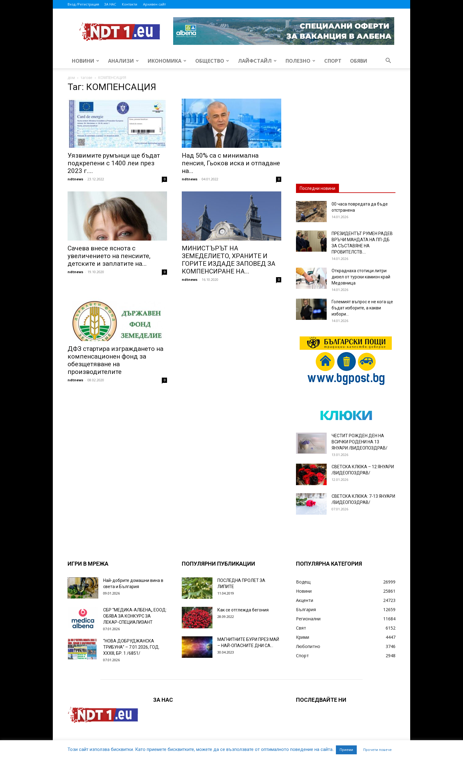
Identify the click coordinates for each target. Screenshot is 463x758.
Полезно (300, 60)
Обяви (358, 60)
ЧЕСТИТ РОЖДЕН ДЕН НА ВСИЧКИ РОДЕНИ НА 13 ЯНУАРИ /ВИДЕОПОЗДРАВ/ (359, 441)
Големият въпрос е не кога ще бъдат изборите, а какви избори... (362, 307)
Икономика (167, 60)
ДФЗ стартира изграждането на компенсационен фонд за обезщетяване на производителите (115, 360)
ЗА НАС (110, 4)
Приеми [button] (346, 750)
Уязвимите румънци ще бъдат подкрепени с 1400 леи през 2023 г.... (114, 163)
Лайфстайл (257, 60)
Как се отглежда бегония (243, 609)
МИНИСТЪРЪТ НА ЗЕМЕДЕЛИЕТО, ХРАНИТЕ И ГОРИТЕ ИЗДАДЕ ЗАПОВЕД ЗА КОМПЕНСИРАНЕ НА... (228, 260)
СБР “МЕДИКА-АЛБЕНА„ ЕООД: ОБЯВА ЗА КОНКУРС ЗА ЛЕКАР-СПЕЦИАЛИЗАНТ (135, 616)
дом (71, 77)
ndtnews (75, 179)
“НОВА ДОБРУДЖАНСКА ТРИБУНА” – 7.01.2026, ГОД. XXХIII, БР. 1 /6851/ (131, 647)
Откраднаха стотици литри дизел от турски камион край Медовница (361, 276)
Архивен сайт (154, 4)
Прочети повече (377, 750)
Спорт (332, 60)
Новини (85, 60)
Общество (212, 60)
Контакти (129, 4)
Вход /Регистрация (83, 4)
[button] (388, 61)
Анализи (123, 60)
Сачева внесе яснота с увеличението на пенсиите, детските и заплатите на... (109, 256)
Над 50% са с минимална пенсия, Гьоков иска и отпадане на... (231, 163)
